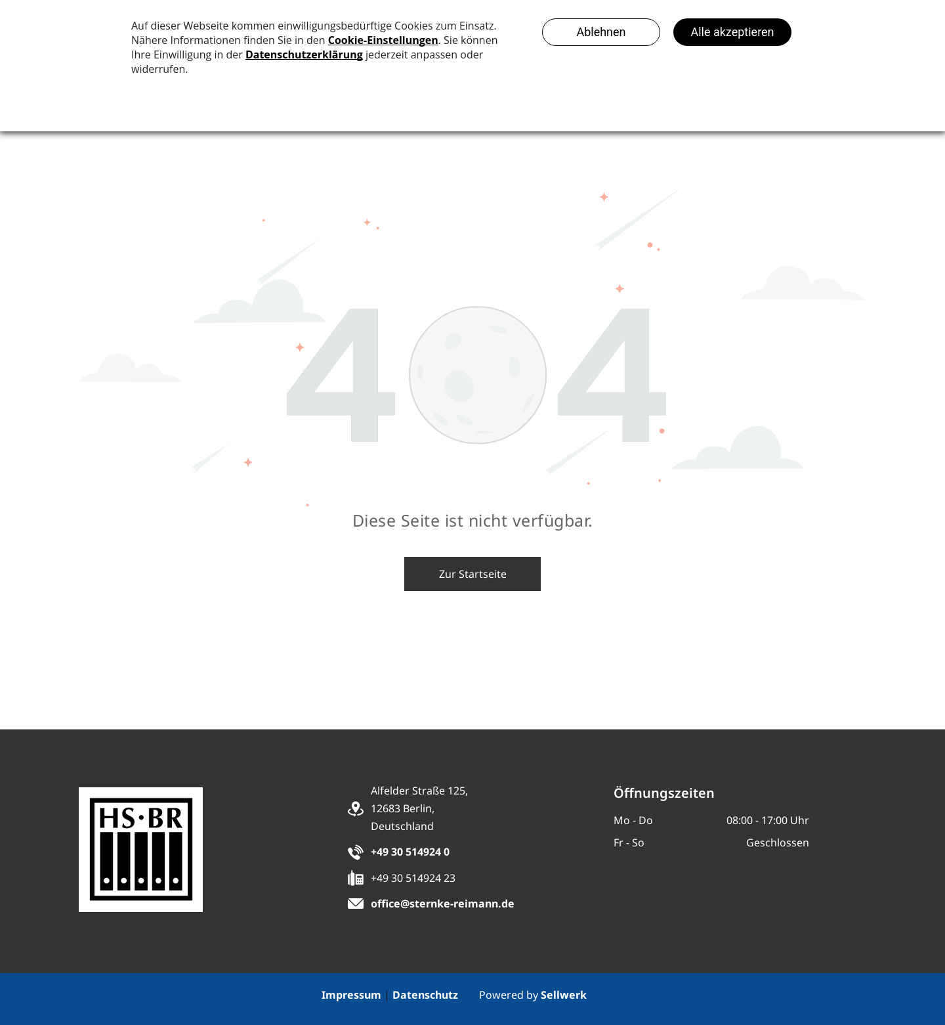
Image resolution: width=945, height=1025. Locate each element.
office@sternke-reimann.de (442, 903)
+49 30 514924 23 (413, 878)
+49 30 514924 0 (410, 851)
